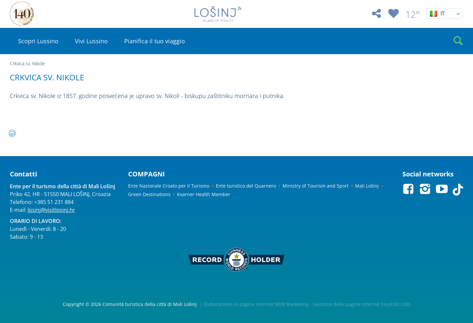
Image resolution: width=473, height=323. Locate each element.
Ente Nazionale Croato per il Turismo (168, 186)
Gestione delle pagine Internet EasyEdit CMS (362, 304)
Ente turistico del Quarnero (246, 186)
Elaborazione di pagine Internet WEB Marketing (256, 304)
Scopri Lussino (38, 41)
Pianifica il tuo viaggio (154, 41)
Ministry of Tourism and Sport (315, 186)
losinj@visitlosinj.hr (51, 209)
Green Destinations (149, 194)
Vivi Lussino (91, 41)
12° (412, 14)
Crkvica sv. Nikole (27, 63)
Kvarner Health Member (203, 194)
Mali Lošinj (367, 186)
